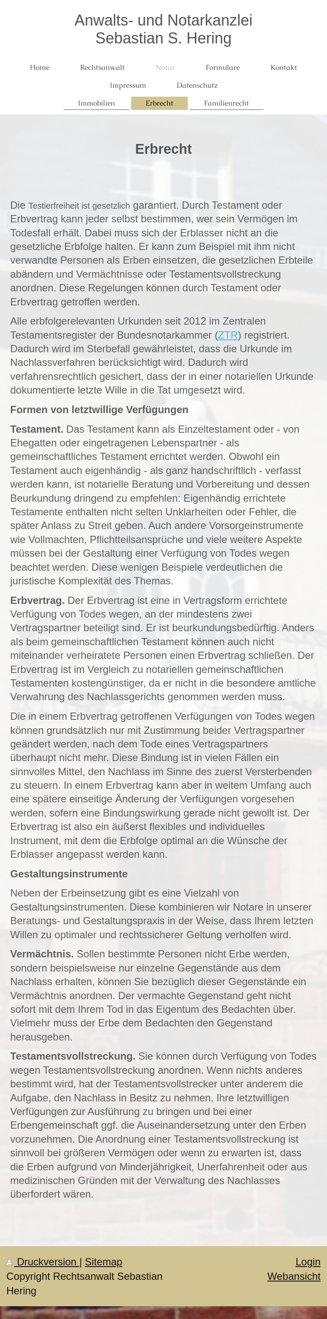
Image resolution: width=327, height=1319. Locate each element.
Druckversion (42, 1261)
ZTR (228, 335)
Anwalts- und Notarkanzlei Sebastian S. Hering (163, 29)
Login (308, 1261)
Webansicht (294, 1276)
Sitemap (103, 1261)
